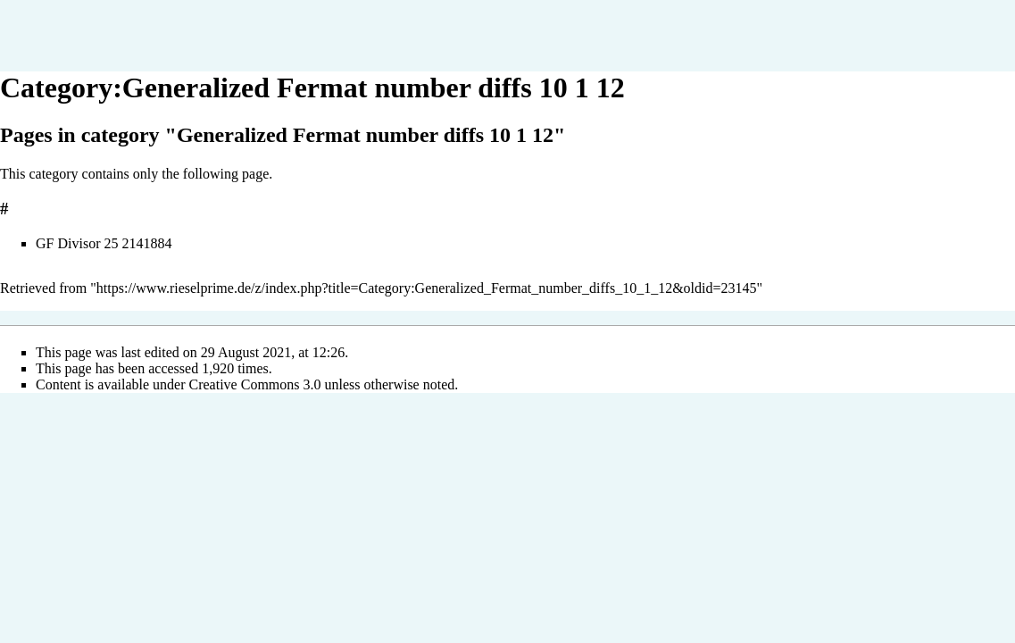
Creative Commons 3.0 (255, 384)
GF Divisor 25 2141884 (103, 243)
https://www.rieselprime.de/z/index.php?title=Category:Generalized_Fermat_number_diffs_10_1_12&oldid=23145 (426, 288)
